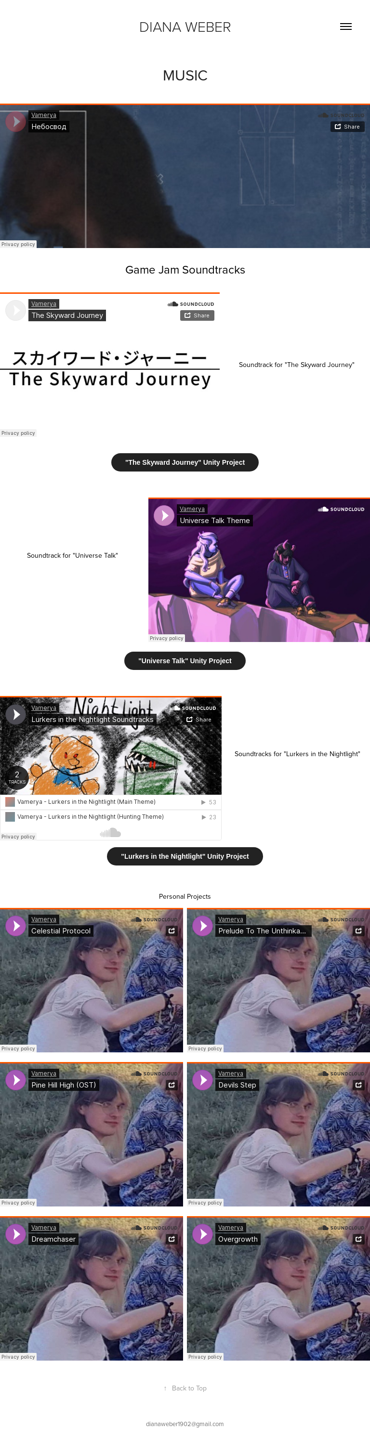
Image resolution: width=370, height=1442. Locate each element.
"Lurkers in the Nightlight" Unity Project (185, 856)
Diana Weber (185, 26)
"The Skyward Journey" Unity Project (185, 462)
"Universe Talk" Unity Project (185, 661)
